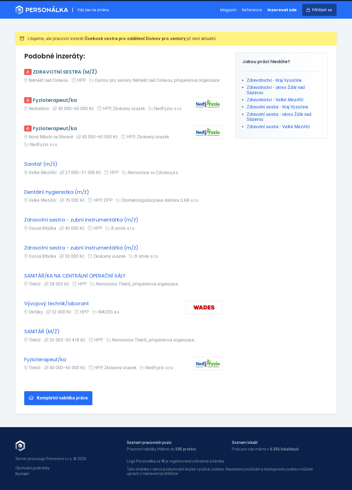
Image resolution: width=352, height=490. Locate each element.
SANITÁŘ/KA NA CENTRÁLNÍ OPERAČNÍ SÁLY (74, 276)
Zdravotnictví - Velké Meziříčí (275, 99)
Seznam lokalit (245, 442)
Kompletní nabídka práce (58, 398)
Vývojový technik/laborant (56, 304)
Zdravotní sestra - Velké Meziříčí (278, 126)
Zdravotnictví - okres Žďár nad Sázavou (276, 90)
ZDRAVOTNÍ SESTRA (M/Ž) (65, 72)
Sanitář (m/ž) (40, 164)
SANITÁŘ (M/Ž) (42, 332)
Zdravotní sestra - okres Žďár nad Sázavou (279, 117)
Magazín (228, 10)
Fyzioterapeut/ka (55, 100)
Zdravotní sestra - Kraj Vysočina (277, 107)
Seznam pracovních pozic (149, 442)
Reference (252, 10)
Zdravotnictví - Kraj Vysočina (274, 80)
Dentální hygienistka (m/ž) (56, 192)
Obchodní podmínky (32, 468)
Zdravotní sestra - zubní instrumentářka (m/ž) (81, 220)
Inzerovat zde (282, 10)
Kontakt (22, 474)
